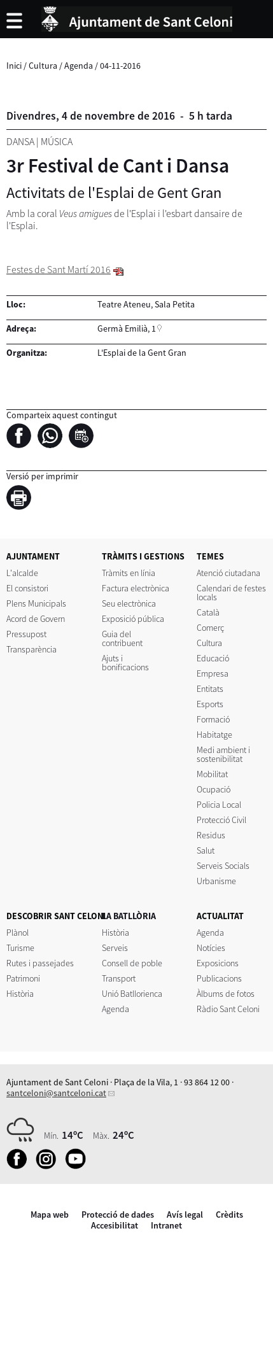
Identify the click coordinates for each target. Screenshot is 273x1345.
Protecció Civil (221, 820)
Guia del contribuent (122, 638)
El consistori (27, 588)
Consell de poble (132, 963)
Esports (210, 704)
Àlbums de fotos (226, 993)
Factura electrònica (135, 588)
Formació (213, 719)
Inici (14, 65)
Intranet (166, 1225)
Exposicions (218, 963)
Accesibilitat (114, 1225)
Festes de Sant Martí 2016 (58, 270)
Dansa (20, 142)
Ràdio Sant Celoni (228, 1009)
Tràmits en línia (128, 573)
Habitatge (214, 734)
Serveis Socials (223, 865)
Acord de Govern (35, 618)
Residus (211, 835)
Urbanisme (216, 881)
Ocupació (213, 789)
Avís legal (185, 1214)
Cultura (43, 65)
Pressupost (26, 634)
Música (57, 142)
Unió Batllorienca (132, 993)
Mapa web (50, 1214)
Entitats (210, 688)
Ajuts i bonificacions (125, 662)
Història (20, 993)
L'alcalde (22, 573)
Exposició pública (133, 618)
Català (208, 612)
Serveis (115, 948)
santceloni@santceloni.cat (56, 1093)
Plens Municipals (36, 603)
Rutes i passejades (40, 963)
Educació (213, 658)
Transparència (31, 649)
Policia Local (219, 804)
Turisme (20, 948)
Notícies (211, 948)
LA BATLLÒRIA (129, 916)
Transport (119, 978)
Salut (205, 850)
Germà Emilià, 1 (126, 328)
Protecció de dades (117, 1214)
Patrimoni (23, 978)
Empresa (212, 673)
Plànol (17, 932)
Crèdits (229, 1214)
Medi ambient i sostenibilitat (223, 754)
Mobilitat (212, 774)
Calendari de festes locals (231, 592)
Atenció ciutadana (228, 573)
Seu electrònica (129, 603)
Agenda (78, 65)
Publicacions (219, 978)
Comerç (210, 627)
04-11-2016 (120, 65)
